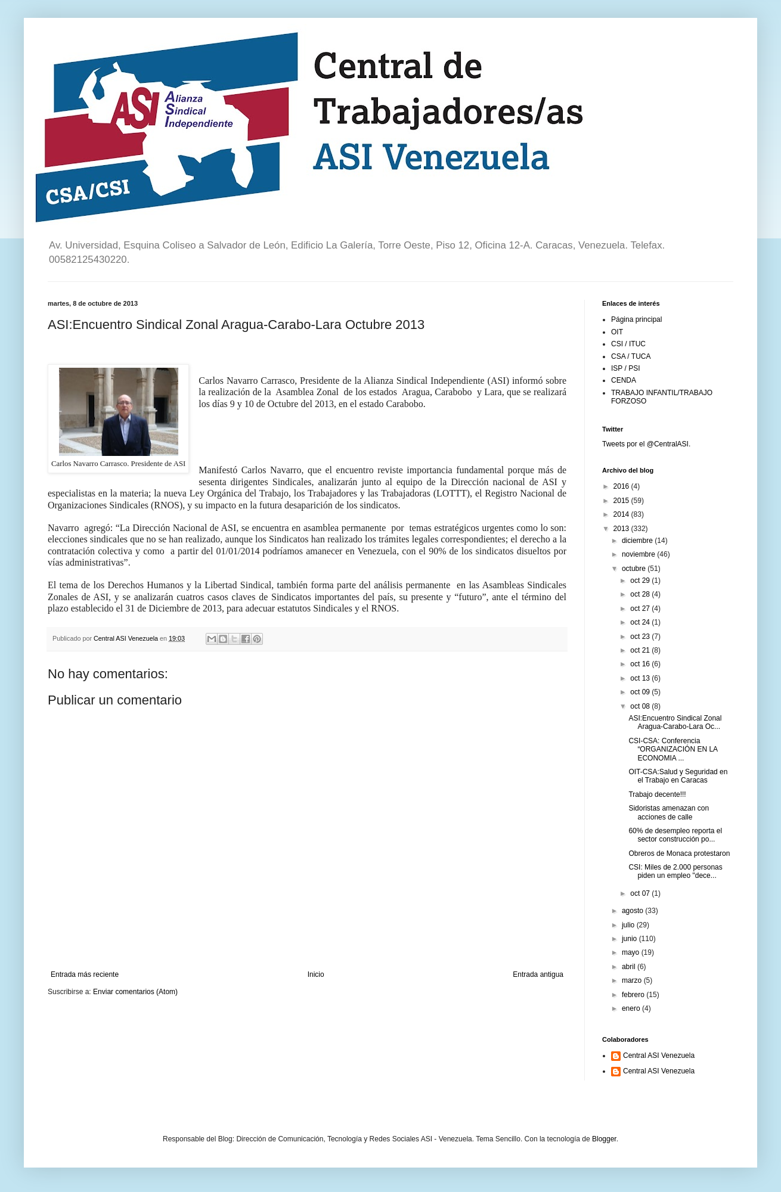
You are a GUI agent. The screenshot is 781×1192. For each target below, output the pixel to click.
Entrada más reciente (85, 974)
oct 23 (641, 636)
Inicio (316, 974)
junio (630, 939)
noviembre (639, 554)
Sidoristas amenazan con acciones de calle (668, 812)
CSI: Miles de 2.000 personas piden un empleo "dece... (675, 871)
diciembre (638, 540)
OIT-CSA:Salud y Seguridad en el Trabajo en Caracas (677, 776)
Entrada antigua (538, 974)
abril (629, 967)
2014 (622, 514)
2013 (622, 528)
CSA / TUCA (630, 356)
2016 (622, 486)
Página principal (636, 319)
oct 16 (641, 664)
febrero (634, 995)
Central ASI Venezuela (659, 1055)
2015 (622, 500)
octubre (634, 568)
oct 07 (641, 893)
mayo (631, 952)
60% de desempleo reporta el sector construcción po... (675, 835)
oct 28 (641, 594)
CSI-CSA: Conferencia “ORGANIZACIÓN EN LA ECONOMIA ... (672, 749)
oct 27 (641, 608)
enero (632, 1008)
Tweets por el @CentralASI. (646, 444)
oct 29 (641, 580)
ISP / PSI (625, 368)
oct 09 (641, 692)
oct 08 (641, 706)
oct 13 (641, 678)
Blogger (604, 1139)
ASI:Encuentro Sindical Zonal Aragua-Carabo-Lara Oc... (674, 722)
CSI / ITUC (628, 344)
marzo (633, 980)
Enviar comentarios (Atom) (135, 992)
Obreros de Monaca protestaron (679, 853)
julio (629, 925)
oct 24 (641, 622)
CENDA (623, 380)
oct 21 (641, 650)
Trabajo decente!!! (657, 794)
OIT (617, 332)
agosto (633, 911)
